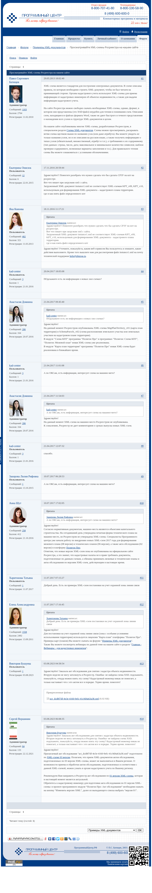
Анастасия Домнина (21, 301)
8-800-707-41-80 (102, 8)
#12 (142, 604)
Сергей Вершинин (19, 718)
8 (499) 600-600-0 (117, 13)
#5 (142, 302)
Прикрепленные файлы (58, 692)
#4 (142, 271)
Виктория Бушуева (20, 663)
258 (24, 530)
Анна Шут (15, 503)
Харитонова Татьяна (21, 577)
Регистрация (140, 31)
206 (24, 329)
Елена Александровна (22, 604)
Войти (125, 31)
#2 (142, 167)
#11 (142, 578)
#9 (142, 476)
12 (23, 175)
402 (24, 236)
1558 (24, 632)
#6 (142, 365)
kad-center (15, 271)
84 (23, 746)
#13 (142, 663)
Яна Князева (16, 209)
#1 (142, 78)
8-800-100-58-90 (131, 8)
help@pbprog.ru (78, 256)
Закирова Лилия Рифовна (24, 476)
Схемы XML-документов (80, 130)
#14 (142, 719)
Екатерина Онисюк (20, 167)
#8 (142, 446)
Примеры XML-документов (116, 641)
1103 (24, 109)
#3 (142, 209)
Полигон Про (73, 547)
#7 (142, 396)
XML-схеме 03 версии (58, 757)
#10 (142, 503)
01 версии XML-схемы (121, 775)
